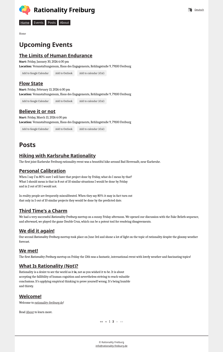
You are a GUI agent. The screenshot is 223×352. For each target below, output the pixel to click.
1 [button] (109, 321)
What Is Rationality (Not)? (48, 266)
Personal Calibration (42, 170)
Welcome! (30, 296)
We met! (28, 250)
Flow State (31, 83)
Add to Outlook (64, 73)
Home (22, 33)
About (30, 312)
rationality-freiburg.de (48, 303)
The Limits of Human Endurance (56, 55)
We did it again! (37, 230)
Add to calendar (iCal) (92, 73)
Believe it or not (37, 111)
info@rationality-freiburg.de (112, 345)
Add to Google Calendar (35, 73)
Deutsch (199, 9)
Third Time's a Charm (43, 210)
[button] (101, 321)
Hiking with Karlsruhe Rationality (57, 155)
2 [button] (113, 321)
